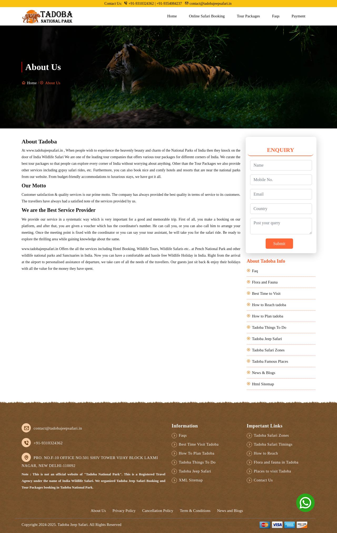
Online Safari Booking (207, 16)
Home (172, 16)
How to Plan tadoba (267, 316)
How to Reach (266, 453)
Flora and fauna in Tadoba (276, 462)
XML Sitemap (191, 480)
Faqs (275, 16)
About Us (98, 511)
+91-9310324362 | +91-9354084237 (153, 3)
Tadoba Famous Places (270, 361)
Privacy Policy (124, 511)
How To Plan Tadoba (196, 453)
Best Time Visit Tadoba (199, 444)
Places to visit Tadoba (272, 471)
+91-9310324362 (48, 443)
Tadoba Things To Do (269, 327)
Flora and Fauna (264, 282)
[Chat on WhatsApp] (305, 502)
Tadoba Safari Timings (273, 444)
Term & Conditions (195, 511)
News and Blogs (230, 511)
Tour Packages (248, 16)
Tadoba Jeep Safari (267, 339)
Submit (279, 243)
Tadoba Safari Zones (268, 350)
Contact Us (263, 480)
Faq (255, 271)
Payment (299, 16)
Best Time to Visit (266, 293)
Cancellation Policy (157, 511)
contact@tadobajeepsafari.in (208, 3)
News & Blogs (263, 373)
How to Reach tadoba (269, 305)
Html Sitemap (263, 384)
